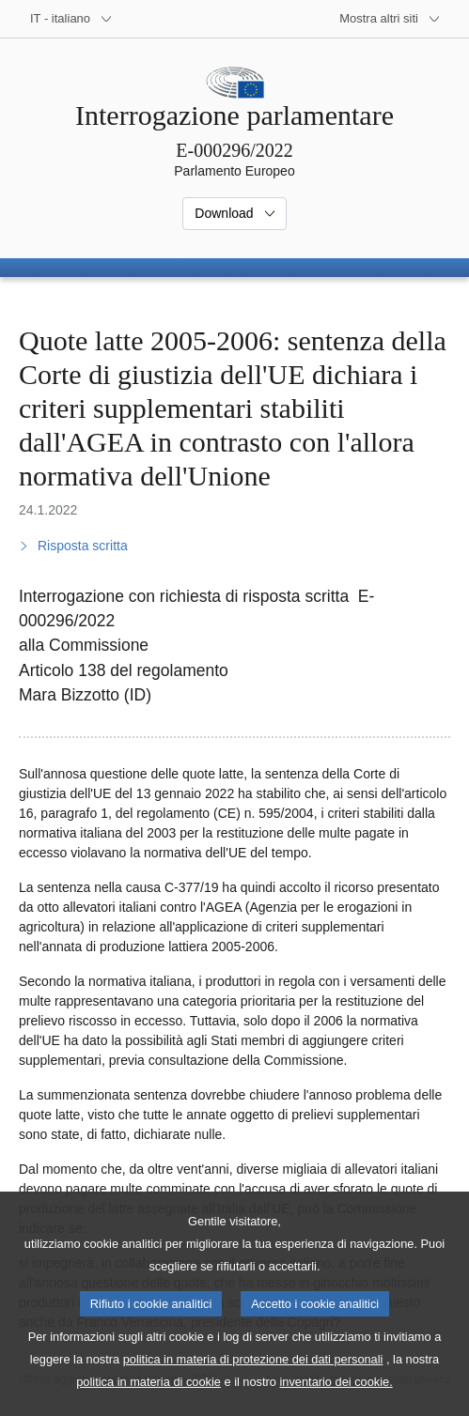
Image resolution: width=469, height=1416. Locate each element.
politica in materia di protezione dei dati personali (253, 1388)
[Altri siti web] (390, 19)
